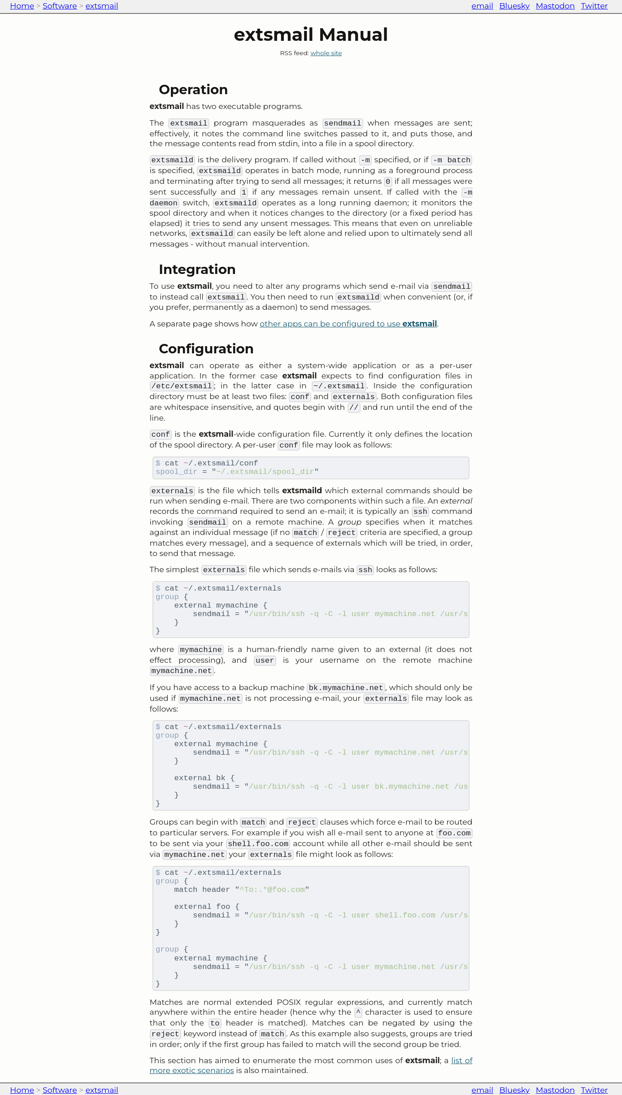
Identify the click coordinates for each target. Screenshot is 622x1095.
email (482, 5)
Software (60, 5)
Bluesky (515, 5)
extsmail (102, 5)
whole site (326, 52)
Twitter (594, 5)
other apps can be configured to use (348, 323)
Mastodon (555, 5)
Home (22, 5)
